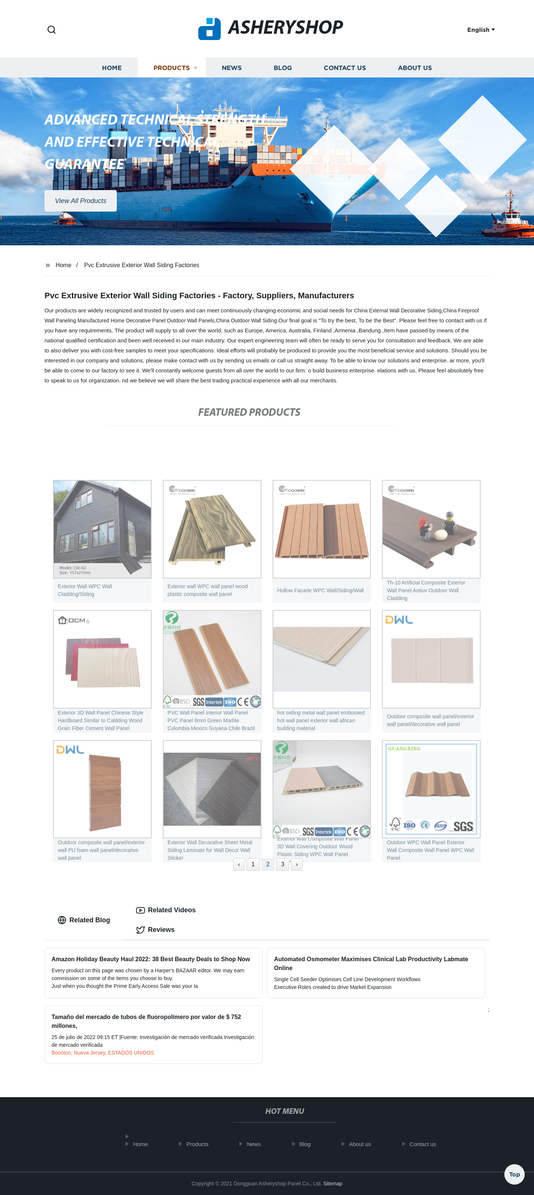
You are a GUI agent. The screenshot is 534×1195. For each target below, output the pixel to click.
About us (415, 69)
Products (172, 69)
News (232, 69)
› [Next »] (297, 864)
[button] (51, 30)
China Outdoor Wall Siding (246, 320)
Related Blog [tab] (83, 920)
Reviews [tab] (155, 930)
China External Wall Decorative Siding (398, 310)
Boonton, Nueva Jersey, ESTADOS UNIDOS (103, 1053)
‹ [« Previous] (239, 864)
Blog (283, 69)
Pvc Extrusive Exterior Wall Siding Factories (142, 265)
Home (112, 69)
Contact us (345, 69)
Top (514, 1172)
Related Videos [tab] (166, 910)
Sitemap (332, 1183)
